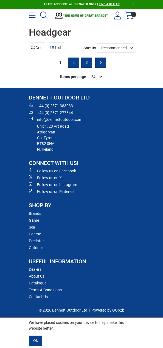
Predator (36, 241)
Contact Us (38, 297)
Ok (35, 340)
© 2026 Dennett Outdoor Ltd (63, 310)
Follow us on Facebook (52, 170)
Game (34, 220)
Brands (35, 213)
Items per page (73, 77)
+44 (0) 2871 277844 (51, 112)
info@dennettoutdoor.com (55, 119)
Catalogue (37, 283)
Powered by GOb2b (107, 310)
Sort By (89, 48)
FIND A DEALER (109, 4)
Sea (32, 227)
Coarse (35, 234)
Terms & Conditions (45, 290)
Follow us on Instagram (53, 184)
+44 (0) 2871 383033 (51, 105)
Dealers (35, 269)
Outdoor (36, 248)
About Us (36, 276)
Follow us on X (45, 177)
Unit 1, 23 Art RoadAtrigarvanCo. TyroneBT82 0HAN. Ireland (53, 138)
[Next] (100, 63)
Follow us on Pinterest (52, 191)
